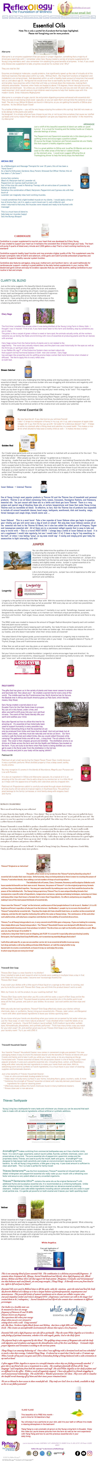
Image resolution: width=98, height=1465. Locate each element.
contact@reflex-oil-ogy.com (80, 7)
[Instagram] (89, 1453)
